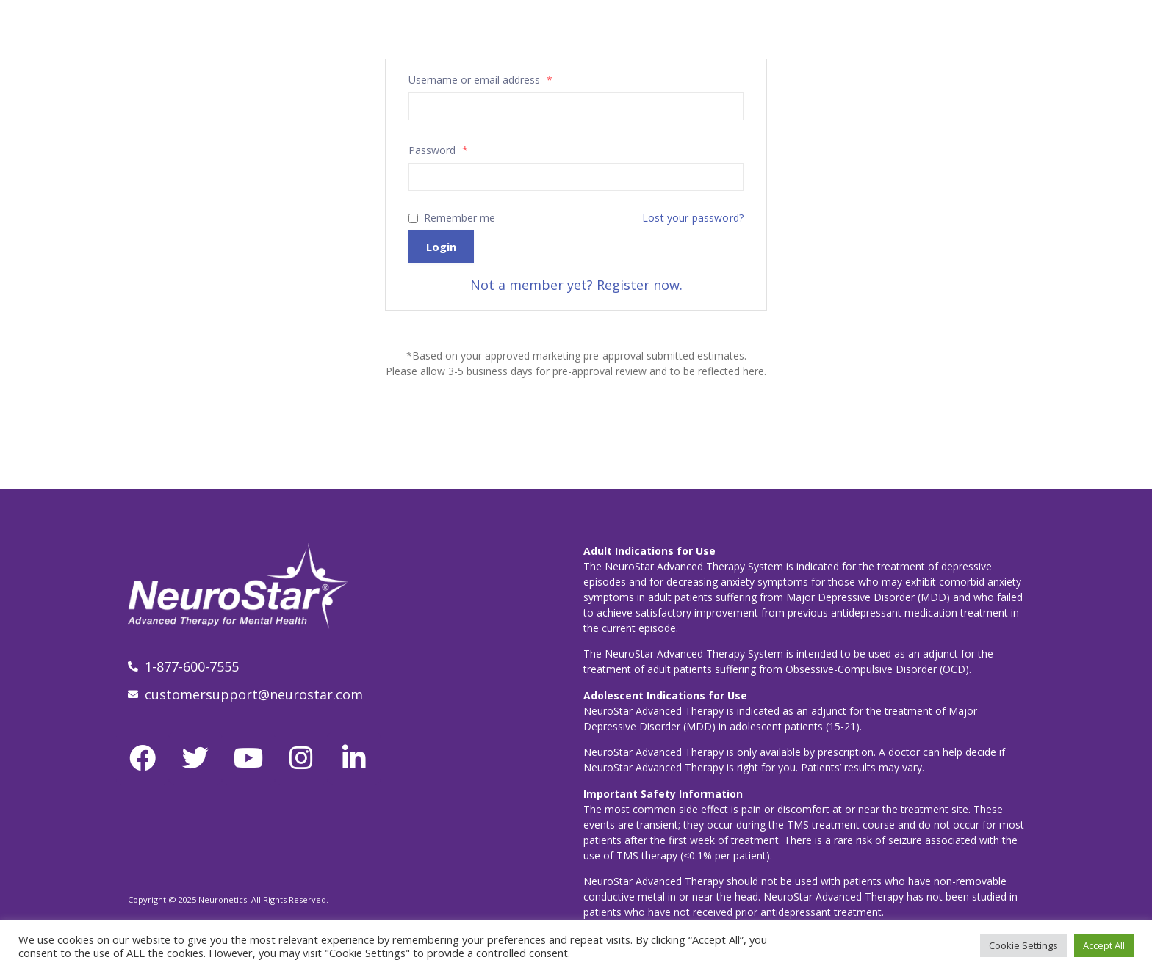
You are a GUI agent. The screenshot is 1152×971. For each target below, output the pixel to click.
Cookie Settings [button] (1023, 945)
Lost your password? (693, 218)
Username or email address (480, 80)
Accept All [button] (1104, 945)
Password (438, 150)
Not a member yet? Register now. (576, 285)
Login (441, 246)
